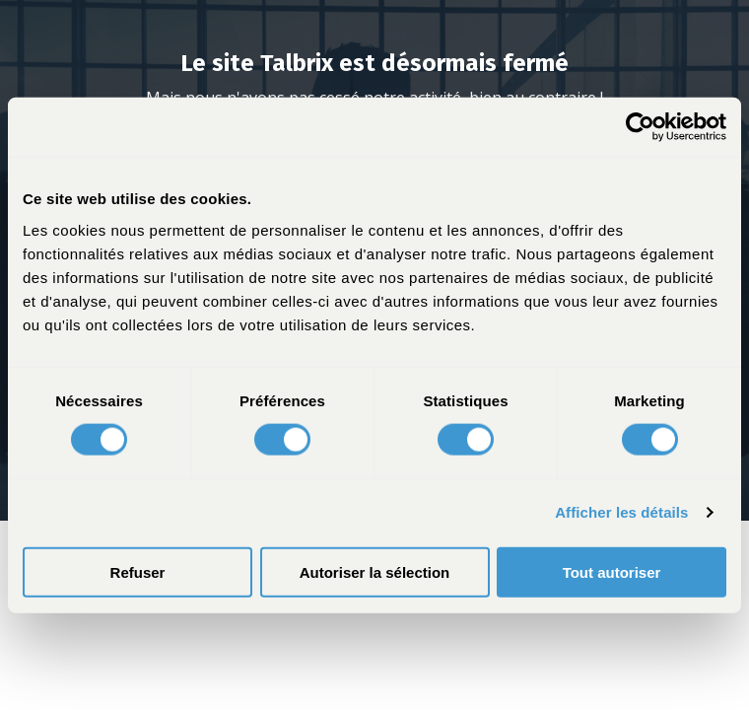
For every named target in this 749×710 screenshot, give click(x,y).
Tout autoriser (612, 571)
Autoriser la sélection (375, 571)
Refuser (138, 571)
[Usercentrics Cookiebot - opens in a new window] (640, 127)
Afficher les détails (621, 512)
